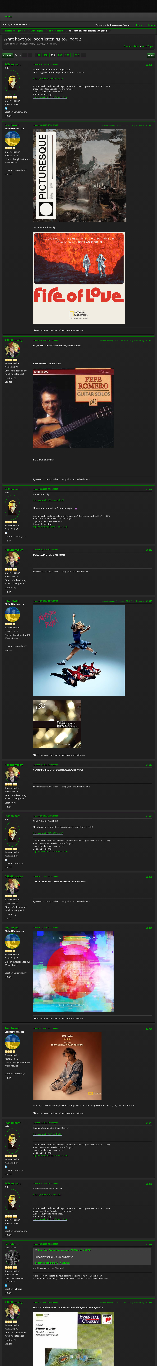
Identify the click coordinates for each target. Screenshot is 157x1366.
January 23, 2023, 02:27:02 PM (45, 1183)
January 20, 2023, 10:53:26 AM (45, 64)
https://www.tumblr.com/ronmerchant (50, 97)
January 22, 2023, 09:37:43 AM (45, 927)
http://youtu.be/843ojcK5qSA (47, 1194)
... (33, 55)
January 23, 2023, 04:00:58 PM (45, 1302)
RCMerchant (13, 64)
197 (38, 55)
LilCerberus (12, 1244)
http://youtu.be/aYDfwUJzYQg (47, 1134)
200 (60, 55)
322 (77, 55)
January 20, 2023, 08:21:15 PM (45, 489)
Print (151, 55)
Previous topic (132, 46)
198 (45, 55)
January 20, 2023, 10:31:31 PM (45, 549)
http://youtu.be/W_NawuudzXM (48, 500)
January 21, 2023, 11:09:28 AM (45, 601)
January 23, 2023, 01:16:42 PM (45, 1122)
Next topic (147, 46)
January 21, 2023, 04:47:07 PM (45, 876)
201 (67, 55)
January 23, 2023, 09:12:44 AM (45, 1028)
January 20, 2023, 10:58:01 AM (45, 125)
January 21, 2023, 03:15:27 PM (45, 764)
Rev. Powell (12, 125)
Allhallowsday (14, 340)
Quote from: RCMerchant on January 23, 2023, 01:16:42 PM (64, 1250)
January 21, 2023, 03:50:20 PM (45, 816)
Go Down (7, 55)
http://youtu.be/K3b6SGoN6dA (48, 833)
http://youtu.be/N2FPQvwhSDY (48, 78)
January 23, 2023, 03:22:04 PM (45, 1244)
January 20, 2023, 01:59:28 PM (45, 340)
